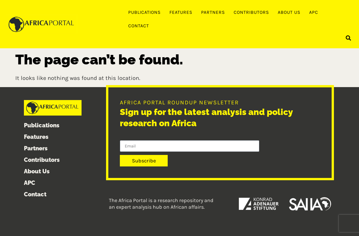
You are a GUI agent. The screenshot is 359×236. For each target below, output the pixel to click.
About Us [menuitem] (289, 12)
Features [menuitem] (180, 12)
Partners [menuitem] (213, 12)
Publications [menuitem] (144, 12)
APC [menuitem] (313, 12)
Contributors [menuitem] (251, 12)
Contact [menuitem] (138, 25)
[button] (348, 38)
